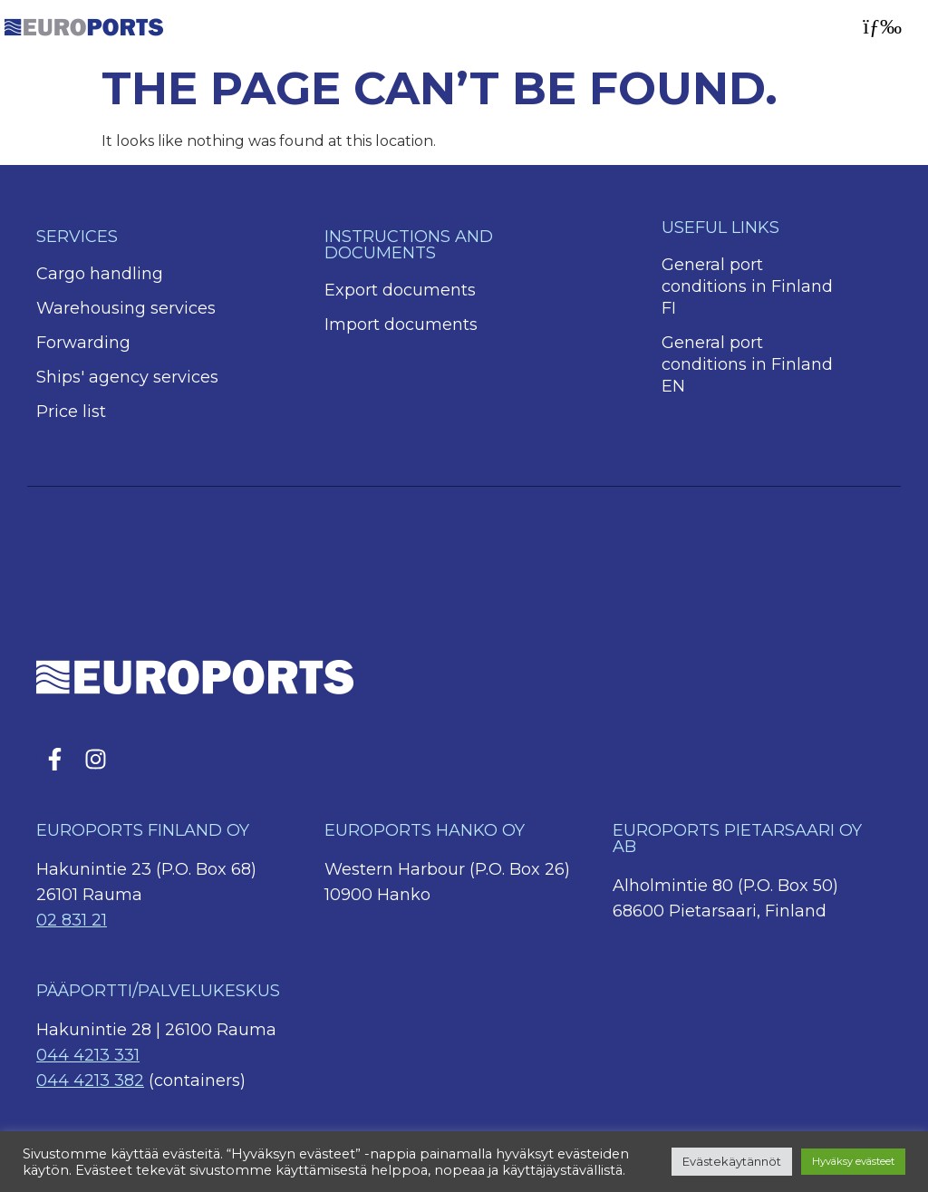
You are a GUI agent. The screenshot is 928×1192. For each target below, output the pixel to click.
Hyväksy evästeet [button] (853, 1161)
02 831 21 (71, 920)
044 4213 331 (88, 1055)
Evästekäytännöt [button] (731, 1161)
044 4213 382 (90, 1080)
